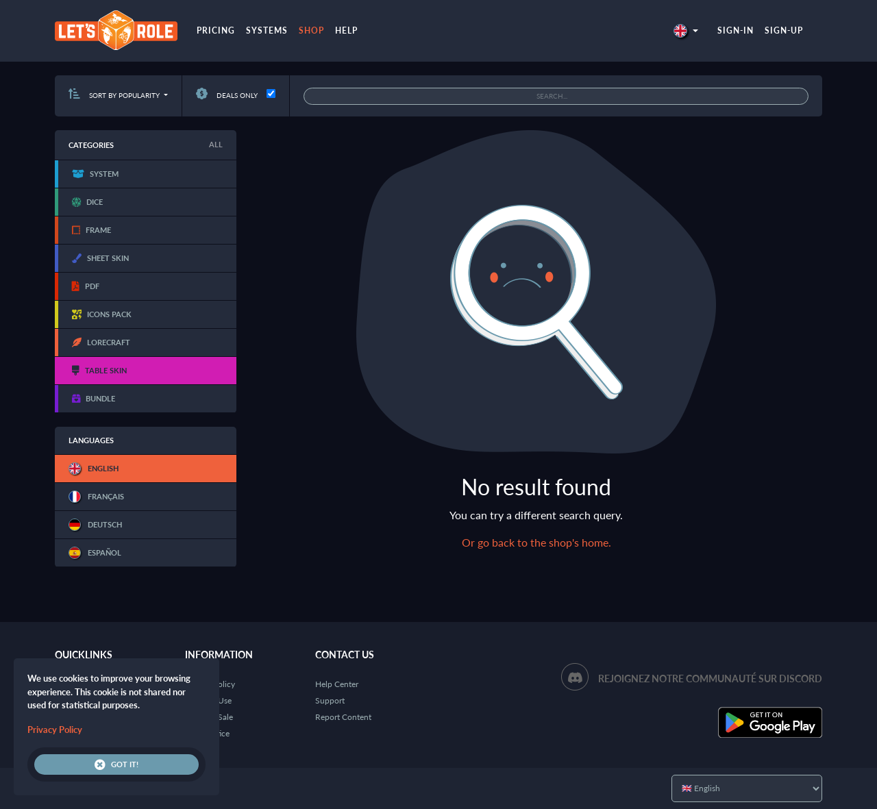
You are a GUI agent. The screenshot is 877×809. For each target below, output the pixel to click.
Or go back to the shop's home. (536, 542)
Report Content (343, 717)
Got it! (116, 764)
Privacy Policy (54, 729)
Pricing (216, 30)
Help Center (336, 684)
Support (330, 700)
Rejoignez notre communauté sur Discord (710, 678)
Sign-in (735, 30)
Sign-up (784, 30)
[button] (686, 30)
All (216, 144)
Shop (311, 30)
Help (346, 30)
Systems (267, 30)
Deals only (227, 95)
